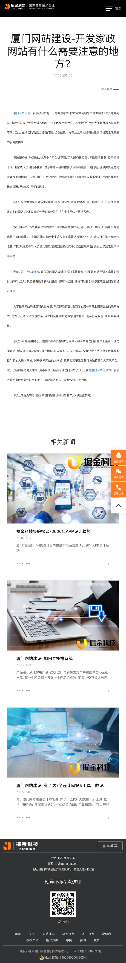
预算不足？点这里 (63, 882)
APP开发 (88, 934)
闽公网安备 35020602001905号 (63, 957)
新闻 (83, 940)
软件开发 (68, 934)
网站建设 (48, 934)
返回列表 (110, 89)
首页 (18, 934)
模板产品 (32, 940)
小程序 (106, 934)
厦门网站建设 (21, 113)
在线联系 (112, 845)
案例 (69, 940)
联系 (97, 940)
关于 (32, 934)
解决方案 (52, 940)
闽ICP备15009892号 (88, 951)
